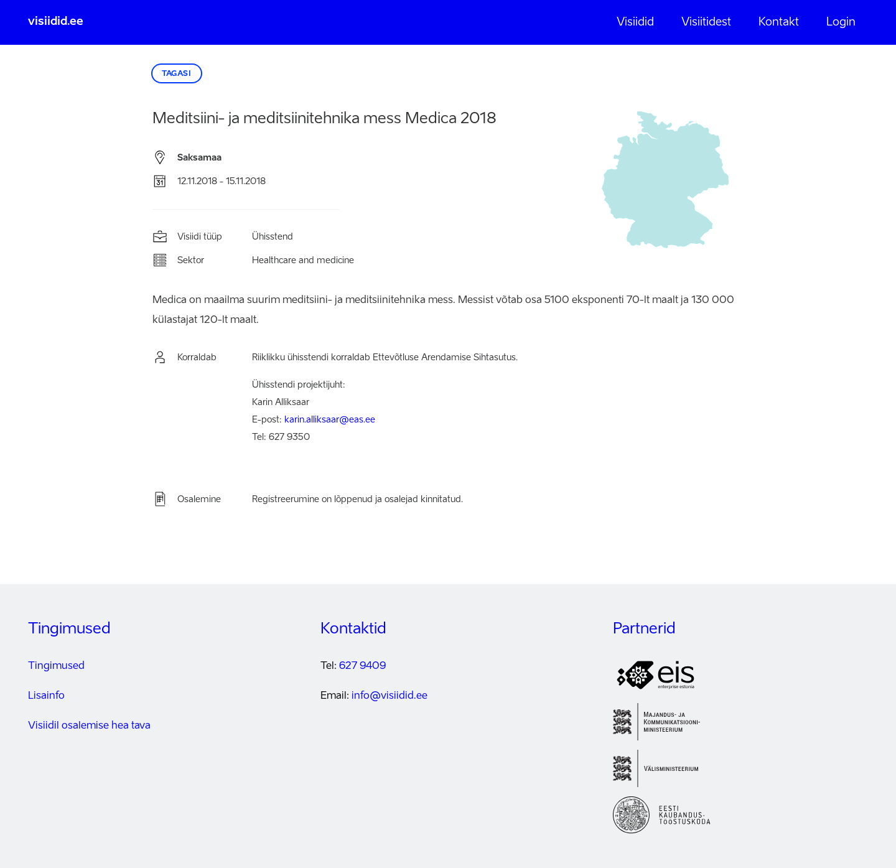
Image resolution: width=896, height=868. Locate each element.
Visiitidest (706, 22)
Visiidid (635, 22)
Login (841, 22)
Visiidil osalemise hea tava (89, 726)
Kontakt (778, 22)
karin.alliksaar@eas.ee (329, 420)
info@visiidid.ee (389, 696)
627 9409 (362, 666)
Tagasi (177, 74)
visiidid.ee (55, 21)
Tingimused (56, 666)
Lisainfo (46, 696)
